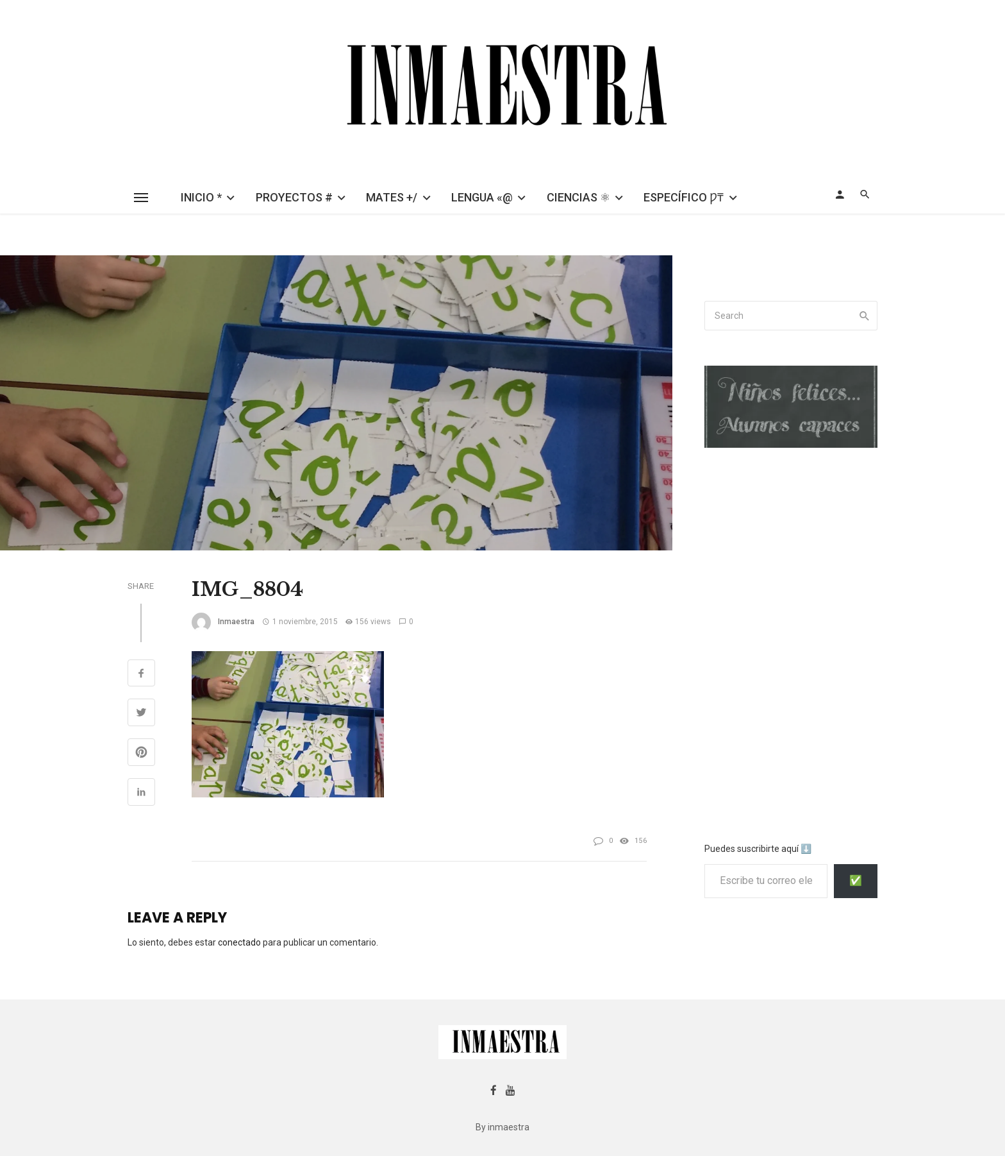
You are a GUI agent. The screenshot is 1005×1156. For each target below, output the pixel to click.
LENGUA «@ (482, 197)
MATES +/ (391, 197)
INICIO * (201, 197)
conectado (239, 942)
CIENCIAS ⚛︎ (578, 197)
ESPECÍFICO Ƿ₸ (684, 197)
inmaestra (236, 621)
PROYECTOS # (294, 197)
